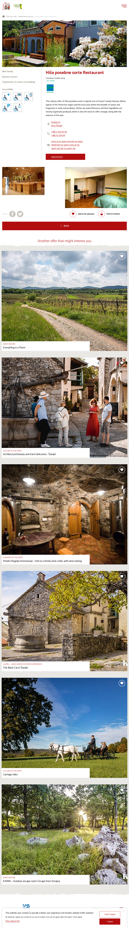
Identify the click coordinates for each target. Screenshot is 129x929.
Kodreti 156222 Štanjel (56, 124)
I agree (110, 921)
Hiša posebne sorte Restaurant (46, 17)
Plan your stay (11, 17)
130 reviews (51, 81)
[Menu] (124, 6)
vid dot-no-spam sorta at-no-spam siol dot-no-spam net (65, 146)
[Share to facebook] (12, 214)
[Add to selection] (82, 214)
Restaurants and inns (25, 17)
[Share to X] (20, 214)
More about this (12, 921)
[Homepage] (6, 6)
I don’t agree (109, 914)
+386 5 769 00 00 (59, 132)
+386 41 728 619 (58, 135)
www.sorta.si (57, 157)
